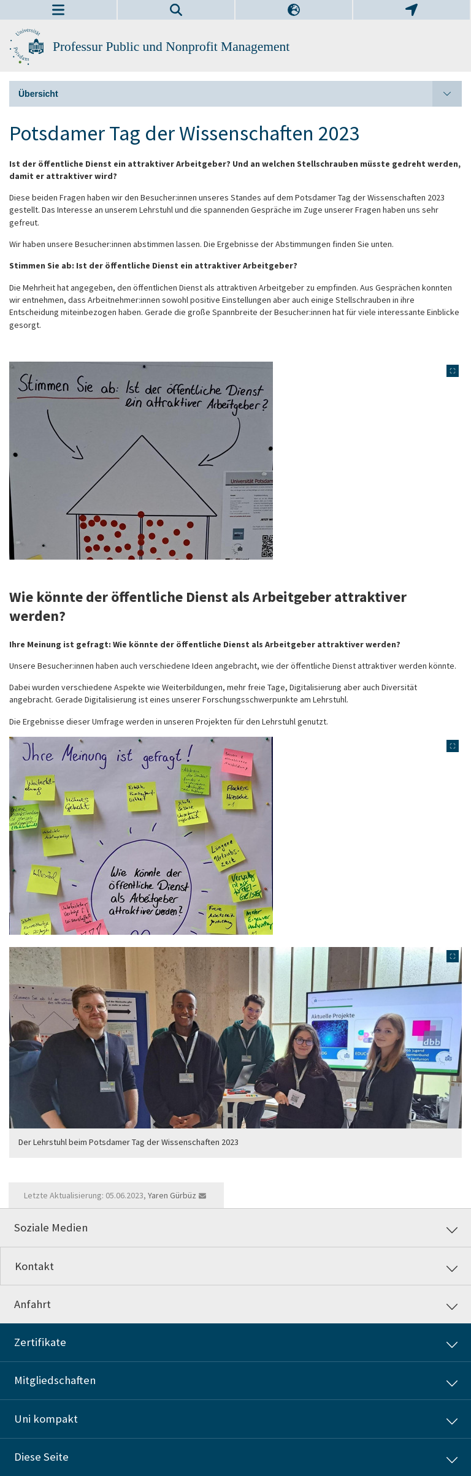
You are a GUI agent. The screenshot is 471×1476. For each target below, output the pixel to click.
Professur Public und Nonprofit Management (171, 46)
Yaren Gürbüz (172, 1195)
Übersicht (240, 94)
